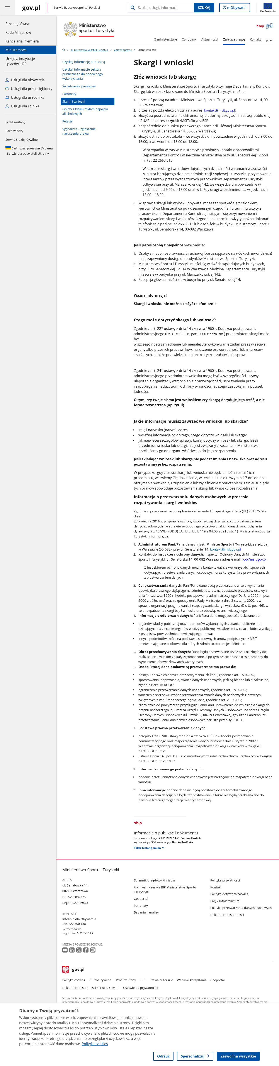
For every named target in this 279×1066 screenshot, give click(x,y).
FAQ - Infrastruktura (226, 901)
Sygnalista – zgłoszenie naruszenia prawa (80, 131)
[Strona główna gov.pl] (31, 7)
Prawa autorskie (162, 980)
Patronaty (71, 94)
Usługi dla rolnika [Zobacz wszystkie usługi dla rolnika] (22, 106)
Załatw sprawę (235, 39)
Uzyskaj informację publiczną (85, 62)
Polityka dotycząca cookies (230, 894)
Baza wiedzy (14, 131)
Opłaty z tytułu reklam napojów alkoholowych (86, 111)
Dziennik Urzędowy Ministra (155, 880)
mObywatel (236, 8)
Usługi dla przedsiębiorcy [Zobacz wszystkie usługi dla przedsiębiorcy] (28, 88)
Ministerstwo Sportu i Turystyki (90, 50)
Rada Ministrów (18, 32)
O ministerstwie (166, 39)
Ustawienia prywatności (141, 988)
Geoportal (142, 899)
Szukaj (204, 7)
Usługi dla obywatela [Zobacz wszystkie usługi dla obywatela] (25, 80)
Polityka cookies (75, 980)
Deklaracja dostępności (228, 915)
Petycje (69, 121)
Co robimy (190, 39)
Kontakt (256, 39)
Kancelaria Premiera (22, 41)
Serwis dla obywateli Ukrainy (29, 151)
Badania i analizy (147, 912)
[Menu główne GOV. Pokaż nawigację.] (7, 7)
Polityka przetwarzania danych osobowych (242, 908)
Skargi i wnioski (75, 101)
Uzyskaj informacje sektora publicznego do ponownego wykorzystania (84, 74)
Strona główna (22, 23)
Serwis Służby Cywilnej (22, 139)
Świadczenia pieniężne (80, 86)
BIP (144, 980)
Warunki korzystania (193, 980)
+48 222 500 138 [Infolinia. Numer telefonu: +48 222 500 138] (75, 924)
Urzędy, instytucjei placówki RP (20, 61)
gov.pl (75, 970)
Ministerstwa (16, 49)
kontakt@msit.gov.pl (221, 110)
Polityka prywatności (226, 880)
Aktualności (211, 39)
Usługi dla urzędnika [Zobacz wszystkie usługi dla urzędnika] (24, 97)
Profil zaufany (15, 122)
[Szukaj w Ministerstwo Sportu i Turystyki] (160, 7)
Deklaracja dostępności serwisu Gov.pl (92, 988)
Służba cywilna (101, 980)
